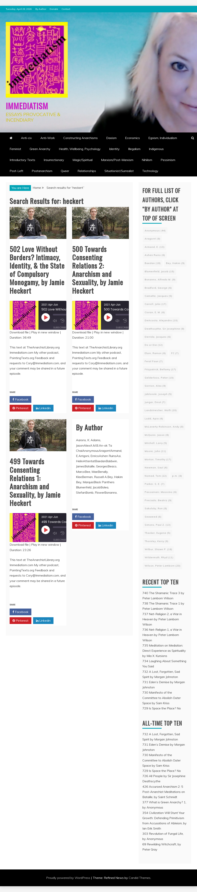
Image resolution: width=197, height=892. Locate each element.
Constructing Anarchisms (80, 138)
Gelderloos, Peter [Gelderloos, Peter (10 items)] (159, 377)
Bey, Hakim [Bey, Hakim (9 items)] (175, 263)
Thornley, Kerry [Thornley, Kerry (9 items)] (156, 541)
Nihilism (147, 160)
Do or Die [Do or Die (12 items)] (154, 344)
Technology (150, 171)
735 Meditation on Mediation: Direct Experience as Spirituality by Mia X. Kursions (164, 650)
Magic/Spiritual (83, 160)
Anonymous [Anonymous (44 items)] (155, 230)
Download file (19, 332)
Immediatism (30, 105)
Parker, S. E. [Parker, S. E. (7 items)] (154, 483)
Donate (54, 9)
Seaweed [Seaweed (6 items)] (153, 516)
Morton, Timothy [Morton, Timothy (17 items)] (158, 459)
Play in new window (45, 332)
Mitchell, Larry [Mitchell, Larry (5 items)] (156, 443)
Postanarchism (42, 171)
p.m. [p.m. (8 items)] (177, 475)
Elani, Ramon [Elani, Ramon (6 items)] (155, 353)
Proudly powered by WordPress (68, 878)
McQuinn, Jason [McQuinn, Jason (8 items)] (157, 434)
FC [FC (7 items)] (175, 353)
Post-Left (16, 171)
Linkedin (43, 408)
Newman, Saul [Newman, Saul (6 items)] (156, 467)
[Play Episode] (45, 317)
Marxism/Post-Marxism (117, 160)
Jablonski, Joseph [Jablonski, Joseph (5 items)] (158, 394)
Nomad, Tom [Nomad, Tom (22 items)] (156, 475)
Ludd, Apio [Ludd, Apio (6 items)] (154, 418)
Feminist (15, 149)
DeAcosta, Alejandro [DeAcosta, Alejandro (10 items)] (161, 320)
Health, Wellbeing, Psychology (80, 149)
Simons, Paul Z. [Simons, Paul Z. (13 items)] (158, 524)
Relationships (87, 171)
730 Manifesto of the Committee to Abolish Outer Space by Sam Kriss (161, 697)
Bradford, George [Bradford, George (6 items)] (158, 287)
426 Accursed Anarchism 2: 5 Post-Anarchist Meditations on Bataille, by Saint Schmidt (163, 792)
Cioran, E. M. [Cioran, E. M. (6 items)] (155, 312)
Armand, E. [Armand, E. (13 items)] (154, 246)
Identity (114, 149)
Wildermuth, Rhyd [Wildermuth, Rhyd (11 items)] (159, 557)
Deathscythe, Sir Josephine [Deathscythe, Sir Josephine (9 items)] (164, 328)
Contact (66, 9)
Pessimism (168, 160)
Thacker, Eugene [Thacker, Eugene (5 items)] (157, 532)
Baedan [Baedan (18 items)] (153, 263)
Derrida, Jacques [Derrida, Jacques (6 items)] (158, 336)
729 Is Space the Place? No (161, 708)
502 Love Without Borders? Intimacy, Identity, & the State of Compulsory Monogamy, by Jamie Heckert (37, 270)
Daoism (111, 138)
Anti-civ (26, 138)
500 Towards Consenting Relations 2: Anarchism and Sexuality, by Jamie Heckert (97, 270)
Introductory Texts (22, 160)
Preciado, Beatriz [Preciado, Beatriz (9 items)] (158, 500)
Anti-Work (47, 138)
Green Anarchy (40, 149)
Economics (132, 138)
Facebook (20, 399)
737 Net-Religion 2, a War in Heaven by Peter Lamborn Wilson (162, 619)
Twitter (43, 399)
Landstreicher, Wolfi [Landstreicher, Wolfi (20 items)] (161, 410)
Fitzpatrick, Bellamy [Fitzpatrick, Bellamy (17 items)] (160, 369)
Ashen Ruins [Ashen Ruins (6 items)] (155, 255)
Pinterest (20, 408)
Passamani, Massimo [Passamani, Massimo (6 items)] (161, 492)
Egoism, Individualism (162, 138)
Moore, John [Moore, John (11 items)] (155, 451)
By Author (40, 9)
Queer (65, 171)
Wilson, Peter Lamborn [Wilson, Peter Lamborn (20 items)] (162, 565)
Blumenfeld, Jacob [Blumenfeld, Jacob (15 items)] (159, 271)
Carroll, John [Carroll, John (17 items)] (155, 304)
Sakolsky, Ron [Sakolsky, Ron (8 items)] (156, 508)
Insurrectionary (54, 160)
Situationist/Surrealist (119, 171)
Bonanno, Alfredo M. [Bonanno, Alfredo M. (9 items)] (160, 279)
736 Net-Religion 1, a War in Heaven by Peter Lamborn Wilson (162, 635)
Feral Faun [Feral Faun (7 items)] (154, 361)
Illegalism (134, 149)
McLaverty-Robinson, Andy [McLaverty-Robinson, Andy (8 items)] (164, 426)
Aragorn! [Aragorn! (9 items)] (152, 238)
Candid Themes (139, 878)
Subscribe (59, 327)
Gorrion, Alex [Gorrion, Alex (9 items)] (155, 385)
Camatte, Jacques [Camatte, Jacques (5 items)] (158, 295)
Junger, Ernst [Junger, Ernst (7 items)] (155, 402)
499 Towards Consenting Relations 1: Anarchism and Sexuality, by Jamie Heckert (35, 482)
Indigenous (156, 149)
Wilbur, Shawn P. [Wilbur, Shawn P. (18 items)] (158, 549)
